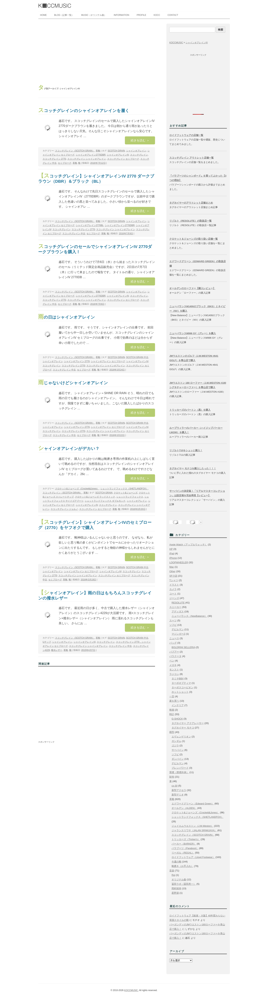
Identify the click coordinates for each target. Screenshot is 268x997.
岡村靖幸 (176, 888)
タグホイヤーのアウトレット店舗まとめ (191, 202)
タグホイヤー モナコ (183, 727)
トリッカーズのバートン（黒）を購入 (189, 409)
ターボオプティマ (181, 683)
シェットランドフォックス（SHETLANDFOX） (124, 488)
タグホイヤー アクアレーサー (188, 723)
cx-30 (175, 785)
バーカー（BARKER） (184, 843)
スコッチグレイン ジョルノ (64, 509)
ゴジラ (175, 745)
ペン (171, 660)
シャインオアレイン (136, 150)
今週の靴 (176, 861)
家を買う (174, 700)
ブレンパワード (180, 767)
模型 (171, 732)
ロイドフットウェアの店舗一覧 (186, 135)
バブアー (174, 651)
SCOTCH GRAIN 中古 (137, 357)
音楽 (171, 870)
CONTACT (173, 15)
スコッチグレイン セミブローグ (123, 159)
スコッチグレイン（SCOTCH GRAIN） (75, 150)
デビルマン (178, 629)
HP (171, 549)
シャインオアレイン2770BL (89, 225)
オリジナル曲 (179, 879)
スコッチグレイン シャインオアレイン (86, 159)
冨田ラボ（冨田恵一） (184, 884)
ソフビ (173, 625)
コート (173, 593)
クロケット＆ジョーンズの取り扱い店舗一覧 (193, 238)
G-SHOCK (177, 718)
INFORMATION (121, 15)
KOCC (157, 15)
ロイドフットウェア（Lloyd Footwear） (193, 857)
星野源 (175, 892)
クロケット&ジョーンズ (126, 492)
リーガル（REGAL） (183, 852)
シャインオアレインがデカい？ (68, 448)
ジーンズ (174, 598)
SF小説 (173, 575)
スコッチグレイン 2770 (54, 159)
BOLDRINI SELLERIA (183, 647)
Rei (173, 875)
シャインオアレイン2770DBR (91, 155)
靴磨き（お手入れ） (182, 866)
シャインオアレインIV (118, 155)
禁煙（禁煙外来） (179, 772)
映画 (171, 709)
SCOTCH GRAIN (116, 150)
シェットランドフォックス (129, 497)
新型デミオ (178, 794)
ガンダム (176, 741)
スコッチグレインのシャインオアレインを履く (83, 110)
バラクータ (175, 656)
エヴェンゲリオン (181, 736)
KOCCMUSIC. (131, 990)
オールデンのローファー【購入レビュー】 (192, 288)
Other (172, 571)
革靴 (98, 150)
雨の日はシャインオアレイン (66, 317)
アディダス (178, 611)
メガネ (173, 665)
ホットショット (180, 692)
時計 (171, 714)
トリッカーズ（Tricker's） (186, 839)
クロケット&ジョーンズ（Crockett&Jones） (77, 488)
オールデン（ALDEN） (184, 808)
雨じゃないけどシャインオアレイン (73, 383)
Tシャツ (173, 580)
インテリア (178, 705)
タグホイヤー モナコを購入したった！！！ (192, 468)
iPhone (173, 558)
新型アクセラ (179, 790)
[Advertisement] (96, 51)
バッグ (173, 642)
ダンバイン (178, 759)
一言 (171, 696)
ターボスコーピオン (182, 687)
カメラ (173, 589)
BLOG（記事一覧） (64, 15)
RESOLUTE (178, 602)
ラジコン (174, 674)
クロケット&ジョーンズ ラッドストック (95, 497)
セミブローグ (64, 163)
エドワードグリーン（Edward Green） (193, 803)
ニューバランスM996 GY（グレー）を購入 (192, 333)
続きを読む (140, 140)
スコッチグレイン (139, 155)
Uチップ (47, 642)
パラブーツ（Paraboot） (185, 848)
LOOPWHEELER (178, 562)
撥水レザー (56, 650)
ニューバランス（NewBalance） (189, 616)
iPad (171, 553)
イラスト (174, 584)
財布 (171, 776)
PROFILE (141, 15)
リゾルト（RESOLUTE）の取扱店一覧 (190, 220)
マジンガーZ (178, 633)
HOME (43, 15)
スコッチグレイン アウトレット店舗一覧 (191, 157)
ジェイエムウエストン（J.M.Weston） (192, 826)
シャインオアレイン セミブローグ (108, 361)
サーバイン (178, 750)
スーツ (173, 620)
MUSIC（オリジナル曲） (93, 15)
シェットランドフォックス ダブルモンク (105, 501)
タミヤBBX (178, 678)
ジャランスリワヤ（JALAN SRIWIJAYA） (194, 830)
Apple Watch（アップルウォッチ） (188, 544)
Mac (171, 566)
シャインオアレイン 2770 (77, 361)
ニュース (174, 638)
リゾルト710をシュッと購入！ (185, 450)
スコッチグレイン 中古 (73, 233)
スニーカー (175, 607)
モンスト (174, 669)
